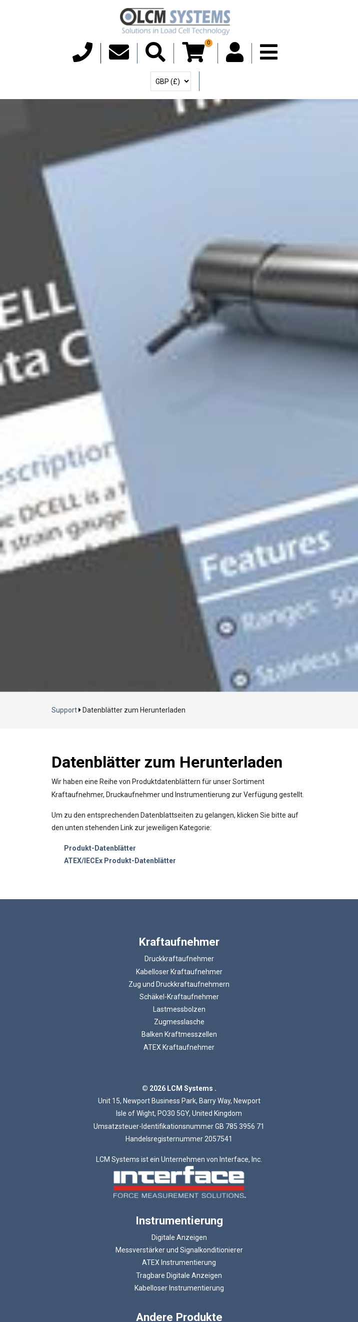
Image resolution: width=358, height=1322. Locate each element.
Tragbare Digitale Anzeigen (179, 1275)
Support (64, 710)
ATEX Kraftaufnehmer (179, 1047)
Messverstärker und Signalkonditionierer (179, 1250)
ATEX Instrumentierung (179, 1262)
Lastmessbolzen (179, 1009)
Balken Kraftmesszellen (179, 1034)
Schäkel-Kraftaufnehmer (179, 997)
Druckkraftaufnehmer (179, 959)
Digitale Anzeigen (179, 1237)
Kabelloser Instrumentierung (179, 1288)
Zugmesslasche (179, 1022)
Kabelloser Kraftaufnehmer (179, 972)
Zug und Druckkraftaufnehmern (179, 984)
